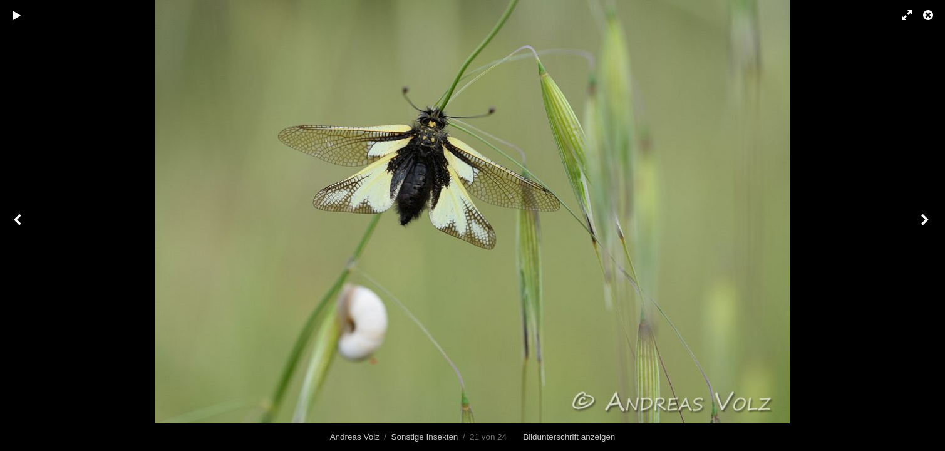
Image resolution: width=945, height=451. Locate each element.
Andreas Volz (355, 437)
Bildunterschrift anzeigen (569, 437)
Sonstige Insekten (424, 437)
